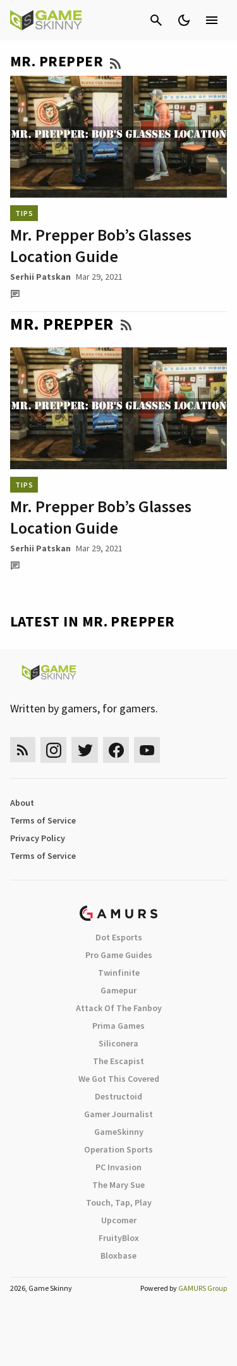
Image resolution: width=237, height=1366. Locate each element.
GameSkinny (118, 1131)
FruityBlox (119, 1237)
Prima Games (118, 1025)
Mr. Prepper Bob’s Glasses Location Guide (100, 245)
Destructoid (118, 1096)
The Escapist (118, 1061)
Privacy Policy (37, 838)
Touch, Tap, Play (119, 1202)
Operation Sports (118, 1149)
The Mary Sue (118, 1184)
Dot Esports (118, 937)
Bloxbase (118, 1255)
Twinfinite (119, 972)
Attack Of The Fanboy (119, 1008)
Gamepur (118, 990)
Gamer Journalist (118, 1114)
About (22, 802)
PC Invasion (118, 1167)
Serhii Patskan (40, 276)
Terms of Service (43, 820)
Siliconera (118, 1043)
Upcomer (119, 1220)
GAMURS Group (202, 1288)
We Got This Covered (118, 1078)
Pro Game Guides (118, 955)
